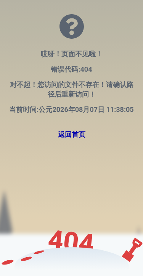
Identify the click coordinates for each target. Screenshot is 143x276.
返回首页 (71, 134)
